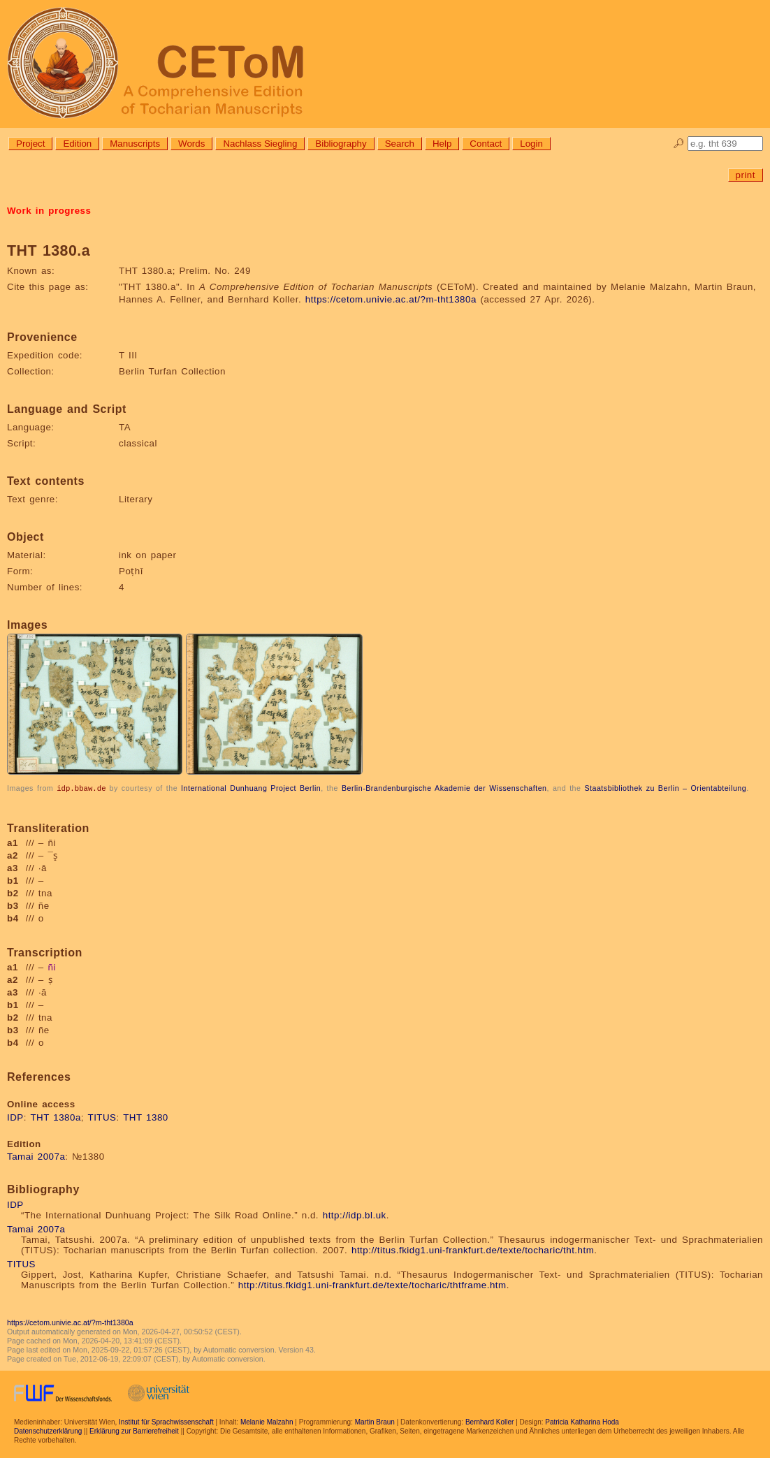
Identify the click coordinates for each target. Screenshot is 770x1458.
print (745, 175)
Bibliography (340, 143)
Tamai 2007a (36, 1156)
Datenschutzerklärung (48, 1430)
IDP (15, 1116)
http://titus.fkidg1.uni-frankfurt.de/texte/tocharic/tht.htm (472, 1249)
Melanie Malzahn (266, 1421)
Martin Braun (375, 1421)
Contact (486, 143)
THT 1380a (55, 1116)
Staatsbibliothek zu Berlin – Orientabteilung (665, 788)
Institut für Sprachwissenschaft (166, 1421)
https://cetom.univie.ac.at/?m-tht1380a (391, 299)
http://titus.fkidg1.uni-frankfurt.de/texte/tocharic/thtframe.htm (372, 1284)
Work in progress (49, 210)
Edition (77, 143)
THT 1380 (145, 1116)
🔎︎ (679, 143)
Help (442, 143)
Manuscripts (135, 143)
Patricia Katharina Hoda (582, 1421)
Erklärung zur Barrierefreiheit (134, 1430)
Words (191, 143)
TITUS (102, 1116)
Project (30, 143)
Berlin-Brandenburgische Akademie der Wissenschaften (444, 788)
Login (531, 143)
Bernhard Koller (489, 1421)
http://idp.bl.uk (354, 1214)
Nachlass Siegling (260, 143)
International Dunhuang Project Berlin (251, 788)
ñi (52, 966)
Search (399, 143)
